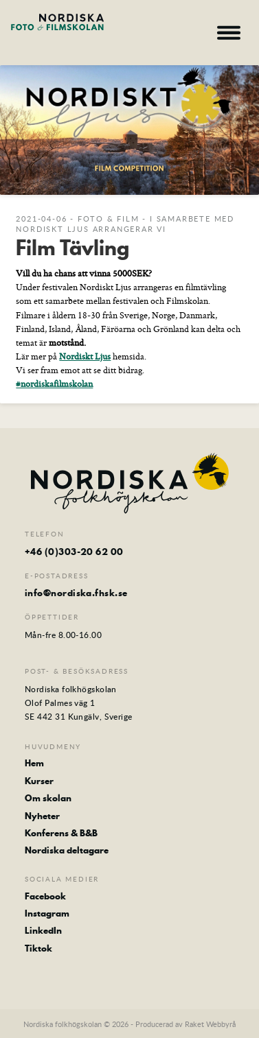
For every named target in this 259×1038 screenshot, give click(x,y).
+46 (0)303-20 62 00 (74, 551)
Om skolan (48, 797)
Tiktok (38, 948)
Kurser (39, 780)
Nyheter (42, 815)
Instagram (47, 913)
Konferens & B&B (61, 832)
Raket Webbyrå (210, 1024)
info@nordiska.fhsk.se (76, 593)
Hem (34, 762)
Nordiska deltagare (67, 850)
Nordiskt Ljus (85, 356)
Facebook (45, 895)
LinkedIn (43, 930)
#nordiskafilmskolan (54, 383)
